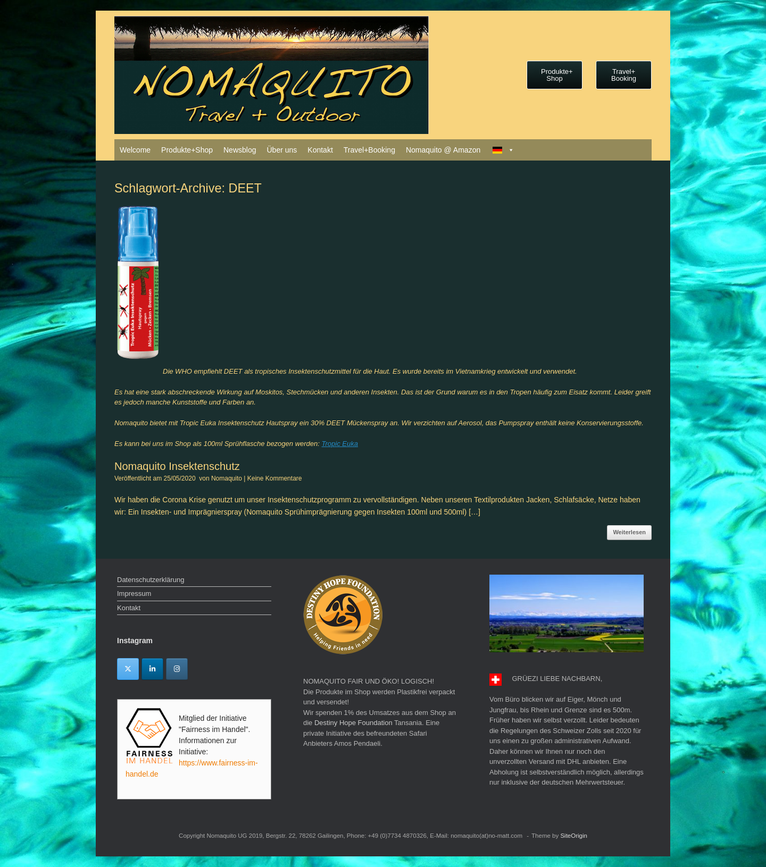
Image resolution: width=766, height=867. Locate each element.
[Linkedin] (152, 669)
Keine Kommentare (274, 478)
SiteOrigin (573, 835)
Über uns (282, 150)
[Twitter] (128, 669)
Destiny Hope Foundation (353, 723)
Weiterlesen (629, 532)
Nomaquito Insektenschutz (177, 466)
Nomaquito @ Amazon (443, 150)
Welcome (135, 150)
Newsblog (239, 150)
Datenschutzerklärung (150, 580)
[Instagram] (177, 669)
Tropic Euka (340, 444)
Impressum (134, 593)
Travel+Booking (369, 150)
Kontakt (319, 150)
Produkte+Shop (187, 150)
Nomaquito (226, 478)
